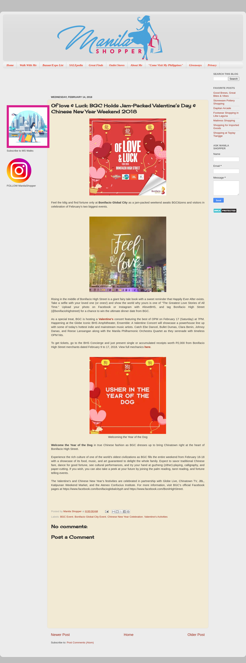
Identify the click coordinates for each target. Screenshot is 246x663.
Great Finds (96, 65)
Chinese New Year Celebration (125, 516)
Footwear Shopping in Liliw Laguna (226, 114)
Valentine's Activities (156, 516)
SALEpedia (76, 65)
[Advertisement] (121, 80)
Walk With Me (28, 65)
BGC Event (66, 516)
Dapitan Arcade (222, 108)
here (147, 347)
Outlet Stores (117, 65)
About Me (136, 65)
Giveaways (195, 65)
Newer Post (60, 635)
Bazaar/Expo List (52, 65)
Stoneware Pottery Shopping (224, 102)
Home (10, 65)
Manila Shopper (72, 511)
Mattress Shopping (224, 120)
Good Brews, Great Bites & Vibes (224, 94)
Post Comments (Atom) (80, 642)
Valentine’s (106, 319)
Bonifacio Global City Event (90, 516)
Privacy (212, 65)
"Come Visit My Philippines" (165, 65)
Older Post (196, 635)
